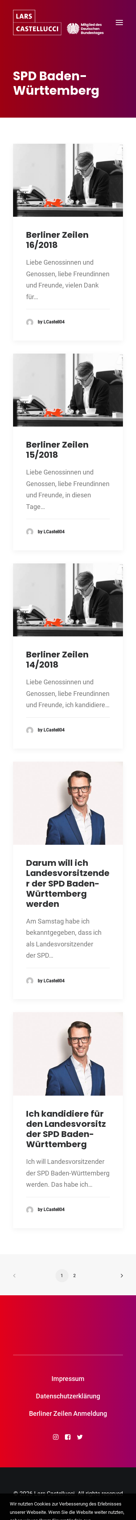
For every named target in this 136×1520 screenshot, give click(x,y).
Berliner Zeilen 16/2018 (57, 240)
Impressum (68, 1378)
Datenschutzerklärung (68, 1396)
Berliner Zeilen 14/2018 (57, 659)
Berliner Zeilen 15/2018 (57, 450)
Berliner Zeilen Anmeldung (68, 1413)
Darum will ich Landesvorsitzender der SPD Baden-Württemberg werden (68, 883)
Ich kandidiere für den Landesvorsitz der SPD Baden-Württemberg (66, 1129)
